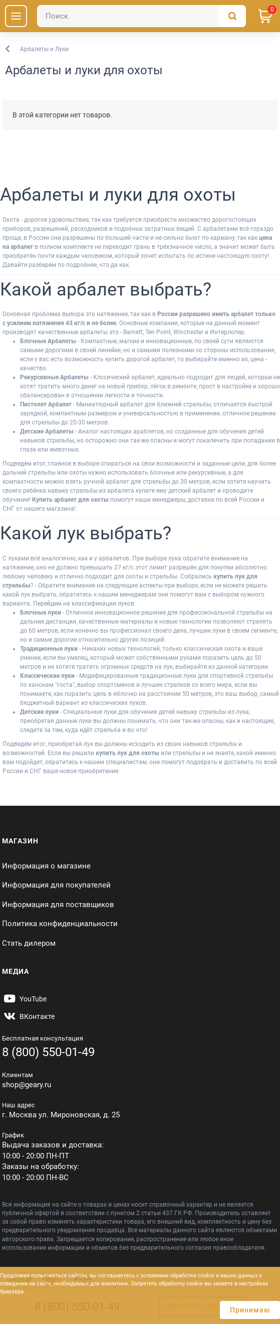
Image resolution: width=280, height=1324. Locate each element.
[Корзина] (265, 16)
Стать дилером (29, 943)
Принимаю (250, 1310)
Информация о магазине (46, 865)
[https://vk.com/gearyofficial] (28, 1016)
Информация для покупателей (56, 885)
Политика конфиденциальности (60, 923)
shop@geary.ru (26, 1084)
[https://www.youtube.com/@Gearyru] (24, 998)
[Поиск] (141, 16)
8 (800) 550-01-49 (48, 1052)
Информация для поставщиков (58, 904)
